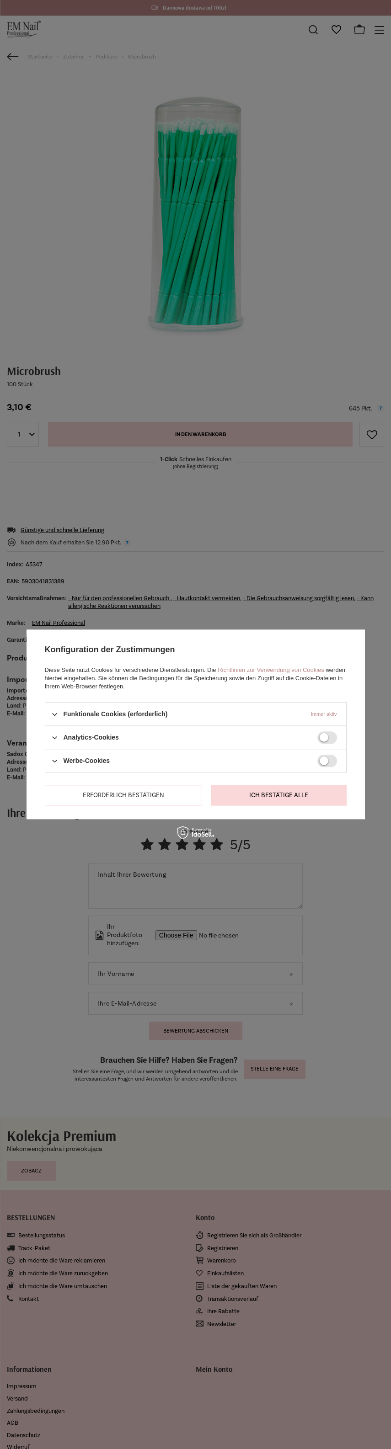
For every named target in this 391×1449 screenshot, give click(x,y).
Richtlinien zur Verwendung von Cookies (271, 669)
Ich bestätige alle (278, 795)
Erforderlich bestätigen (123, 795)
